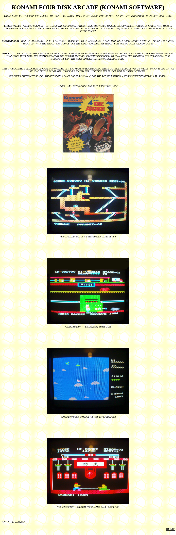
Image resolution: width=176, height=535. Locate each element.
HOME (170, 529)
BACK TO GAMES (13, 521)
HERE (68, 86)
